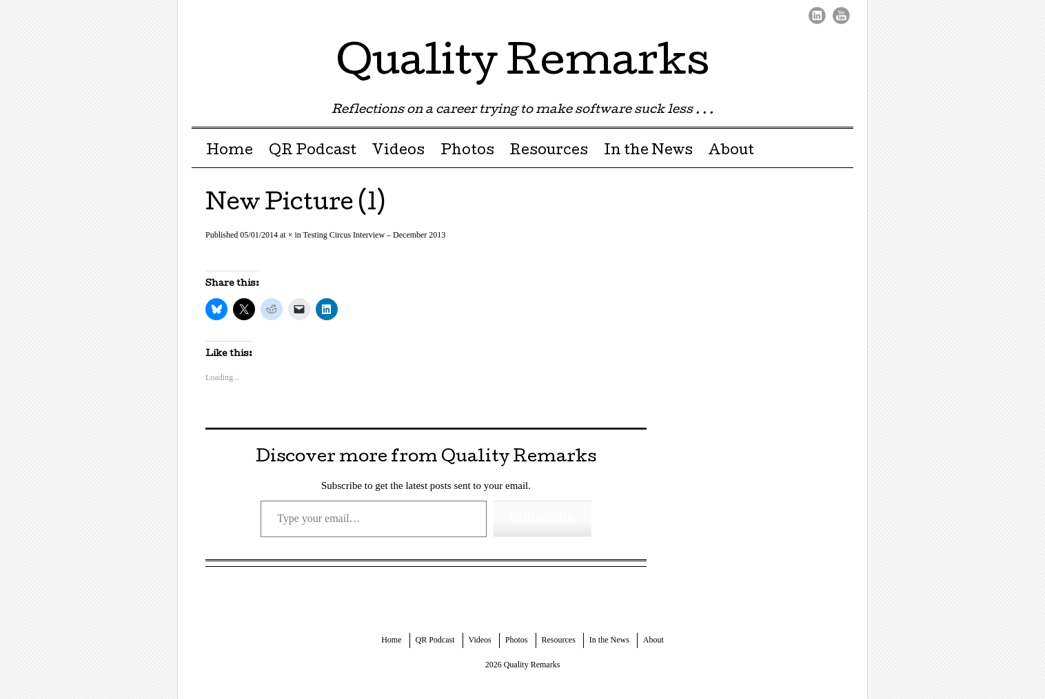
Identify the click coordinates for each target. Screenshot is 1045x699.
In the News (648, 151)
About (731, 151)
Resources (548, 151)
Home (229, 151)
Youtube (841, 15)
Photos (467, 151)
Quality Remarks (522, 64)
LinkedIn (817, 15)
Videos (398, 151)
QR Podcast (312, 151)
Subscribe (542, 518)
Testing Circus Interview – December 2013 (374, 235)
